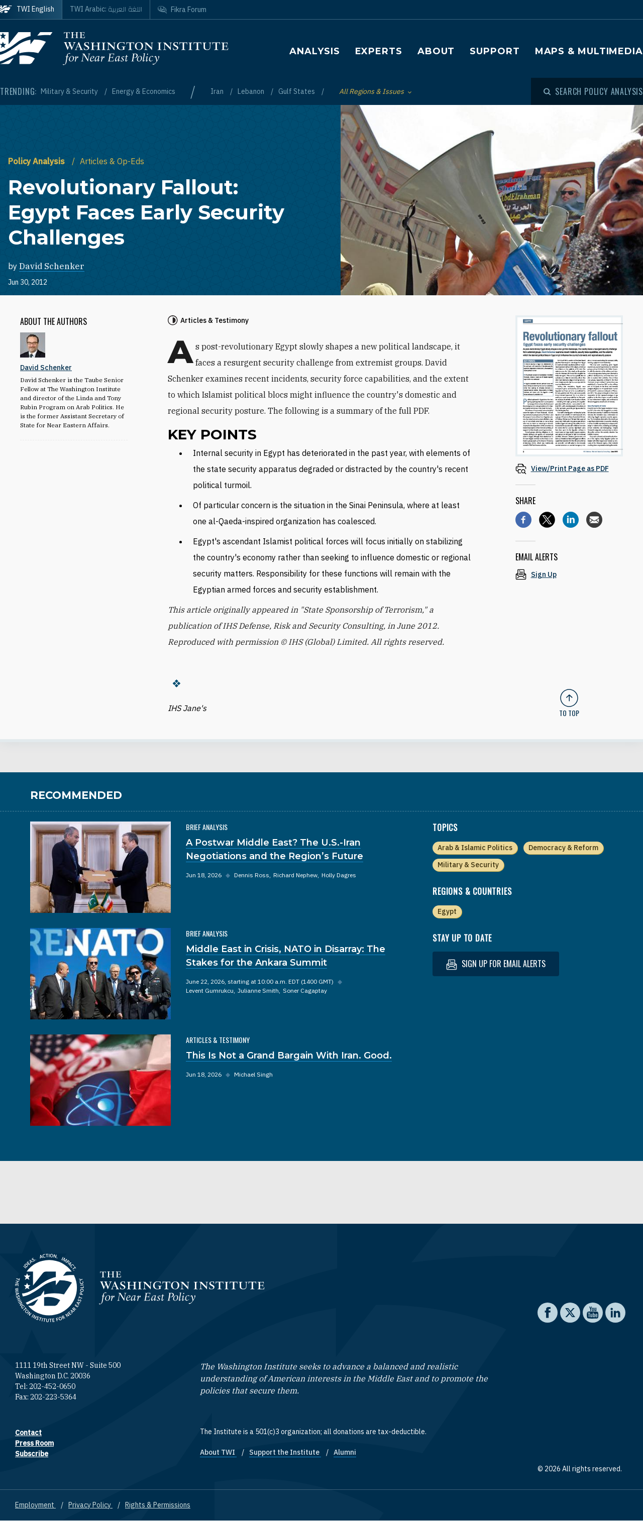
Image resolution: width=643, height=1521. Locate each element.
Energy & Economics (143, 91)
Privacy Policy (90, 1504)
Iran (217, 91)
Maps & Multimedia (589, 51)
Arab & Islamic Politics (475, 847)
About (436, 51)
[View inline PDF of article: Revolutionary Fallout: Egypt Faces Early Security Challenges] (569, 468)
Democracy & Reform (563, 847)
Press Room (34, 1443)
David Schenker (51, 266)
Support (494, 51)
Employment (35, 1504)
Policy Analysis (37, 161)
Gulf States (297, 91)
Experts (378, 51)
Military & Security (70, 91)
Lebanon (252, 91)
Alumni (345, 1452)
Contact (28, 1432)
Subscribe (31, 1453)
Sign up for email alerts (496, 964)
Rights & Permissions (157, 1504)
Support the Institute (285, 1452)
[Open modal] (593, 91)
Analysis (314, 51)
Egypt (447, 911)
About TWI (218, 1452)
